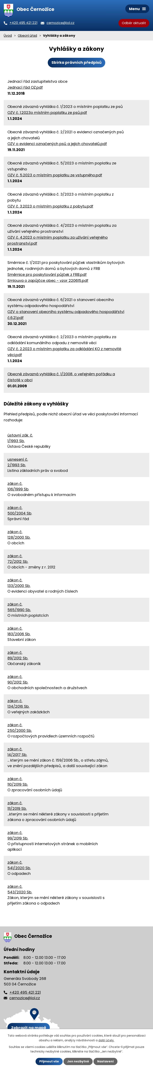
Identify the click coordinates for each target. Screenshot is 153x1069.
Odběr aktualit (134, 23)
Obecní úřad (27, 35)
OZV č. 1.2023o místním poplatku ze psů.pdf (47, 112)
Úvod (8, 35)
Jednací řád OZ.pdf (25, 87)
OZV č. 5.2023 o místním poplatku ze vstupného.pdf (54, 175)
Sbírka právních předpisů (76, 62)
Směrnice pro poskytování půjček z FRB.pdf (47, 274)
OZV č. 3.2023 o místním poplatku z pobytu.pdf (50, 206)
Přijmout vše (49, 1061)
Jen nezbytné (78, 1061)
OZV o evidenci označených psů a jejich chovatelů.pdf (57, 143)
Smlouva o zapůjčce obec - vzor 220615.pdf (47, 280)
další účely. (106, 1040)
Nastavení (105, 1061)
